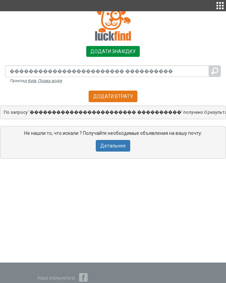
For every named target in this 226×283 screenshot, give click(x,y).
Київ (32, 80)
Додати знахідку (113, 51)
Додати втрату (113, 96)
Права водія (50, 80)
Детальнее (113, 145)
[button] (220, 5)
